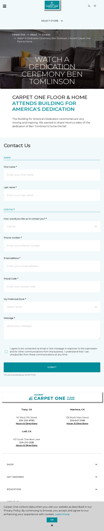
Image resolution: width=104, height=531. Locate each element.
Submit (51, 367)
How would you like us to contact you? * (25, 219)
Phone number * (13, 238)
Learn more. (62, 514)
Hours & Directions (26, 423)
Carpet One (18, 34)
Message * (9, 318)
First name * (10, 167)
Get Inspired (52, 477)
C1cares (46, 34)
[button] (89, 6)
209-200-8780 (27, 420)
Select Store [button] (49, 20)
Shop (52, 464)
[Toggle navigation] (4, 6)
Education (52, 489)
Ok (52, 519)
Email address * (12, 258)
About (33, 34)
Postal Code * (11, 279)
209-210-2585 (26, 442)
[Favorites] (95, 6)
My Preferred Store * (15, 299)
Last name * (10, 187)
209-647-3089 (77, 420)
